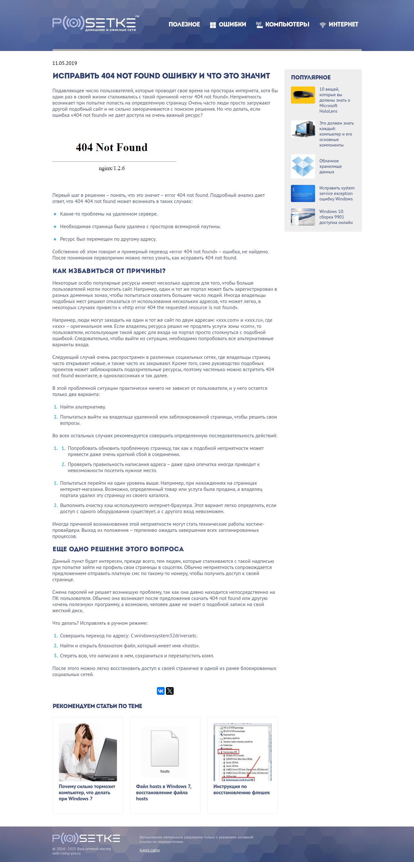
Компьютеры (287, 25)
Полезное (184, 25)
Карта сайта (150, 849)
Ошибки (232, 25)
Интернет (343, 25)
